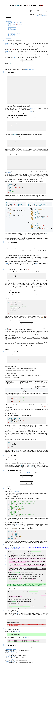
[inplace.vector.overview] (15, 617)
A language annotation (13, 25)
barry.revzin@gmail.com (41, 15)
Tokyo (20, 343)
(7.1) (5, 593)
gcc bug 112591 (9, 172)
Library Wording (12, 35)
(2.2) (5, 555)
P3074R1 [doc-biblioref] (6, 46)
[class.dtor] (12, 588)
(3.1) (5, 574)
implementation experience (30, 69)
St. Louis (14, 57)
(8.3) (5, 606)
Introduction (9, 21)
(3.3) (5, 577)
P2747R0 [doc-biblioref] (36, 112)
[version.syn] (26, 637)
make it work (17, 491)
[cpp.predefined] (17, 631)
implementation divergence (33, 108)
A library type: (16, 24)
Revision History (9, 19)
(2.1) (5, 553)
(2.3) (5, 558)
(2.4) (5, 561)
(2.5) (5, 564)
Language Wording (12, 34)
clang (16, 524)
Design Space (9, 23)
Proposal (8, 31)
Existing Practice (12, 29)
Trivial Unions (11, 28)
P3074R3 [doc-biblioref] (6, 54)
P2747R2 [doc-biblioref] (10, 287)
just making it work (16, 450)
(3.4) (5, 579)
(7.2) (5, 597)
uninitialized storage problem (10, 44)
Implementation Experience (14, 33)
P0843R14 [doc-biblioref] (31, 111)
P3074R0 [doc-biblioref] (6, 43)
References (8, 38)
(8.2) (5, 604)
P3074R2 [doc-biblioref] (6, 51)
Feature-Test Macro (12, 36)
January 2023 (18, 294)
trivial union (40, 472)
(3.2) (5, 576)
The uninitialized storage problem (15, 22)
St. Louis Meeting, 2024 (13, 30)
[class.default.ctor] (14, 547)
